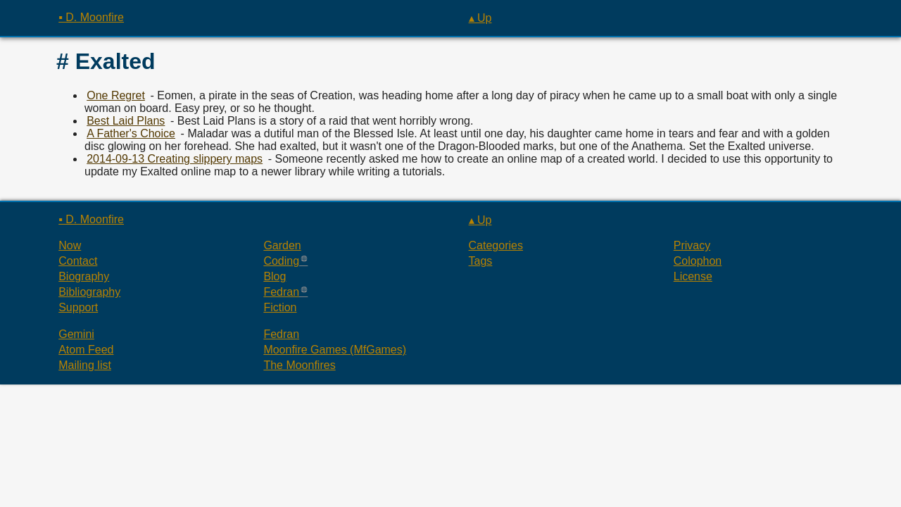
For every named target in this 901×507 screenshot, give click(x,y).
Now (69, 245)
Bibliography (89, 292)
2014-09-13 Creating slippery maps (175, 159)
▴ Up (480, 18)
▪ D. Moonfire (91, 17)
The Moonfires (299, 365)
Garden (282, 245)
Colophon (698, 261)
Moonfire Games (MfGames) (334, 350)
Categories (496, 245)
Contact (77, 261)
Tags (481, 261)
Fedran (281, 292)
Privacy (692, 245)
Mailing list (84, 365)
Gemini (76, 334)
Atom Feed (85, 350)
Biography (83, 276)
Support (78, 307)
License (693, 276)
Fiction (279, 307)
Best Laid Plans (126, 121)
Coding (281, 261)
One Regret (116, 95)
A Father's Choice (131, 133)
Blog (274, 276)
